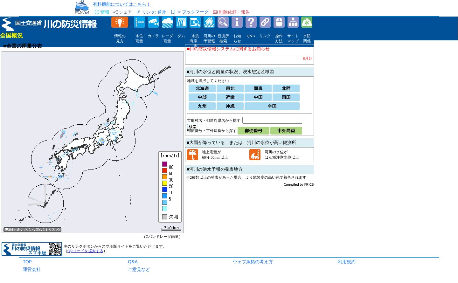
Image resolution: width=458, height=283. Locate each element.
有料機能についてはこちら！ (122, 4)
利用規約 (347, 262)
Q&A (133, 262)
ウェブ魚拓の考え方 (253, 262)
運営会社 (32, 269)
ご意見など (139, 269)
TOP (27, 262)
